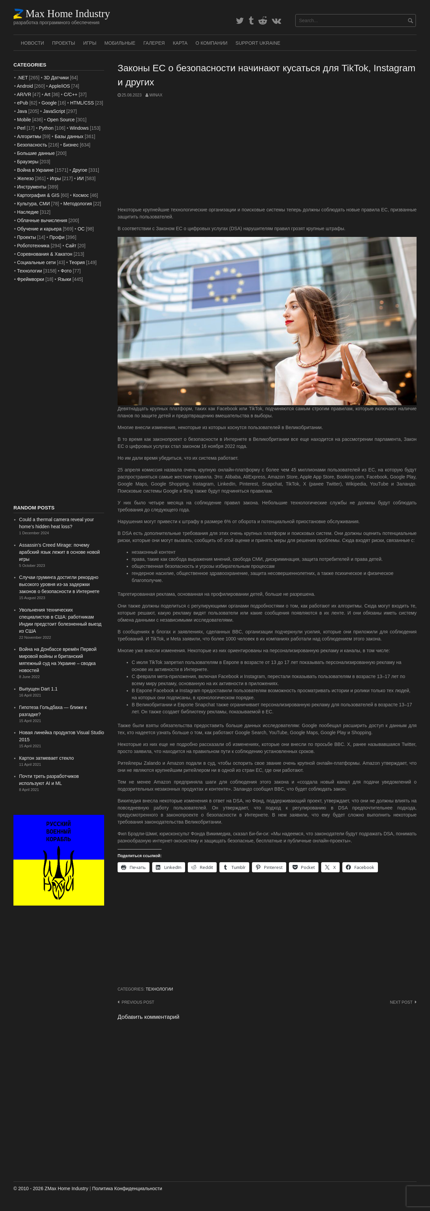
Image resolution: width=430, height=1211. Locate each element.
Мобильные (119, 43)
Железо (25, 178)
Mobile (24, 119)
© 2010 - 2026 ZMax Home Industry (50, 1188)
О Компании (211, 43)
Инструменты (31, 187)
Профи (56, 237)
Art (47, 94)
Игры (89, 43)
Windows (79, 128)
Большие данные (36, 153)
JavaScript (54, 111)
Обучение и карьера (39, 229)
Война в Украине (35, 170)
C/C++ (70, 94)
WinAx (155, 95)
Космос (81, 195)
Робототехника (33, 245)
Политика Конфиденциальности (127, 1188)
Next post (401, 1002)
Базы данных (69, 136)
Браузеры (28, 161)
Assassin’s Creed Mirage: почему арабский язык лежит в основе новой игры (59, 552)
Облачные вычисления (42, 220)
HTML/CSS (82, 103)
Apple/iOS (59, 86)
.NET (22, 77)
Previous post (138, 1002)
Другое (79, 170)
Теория (77, 262)
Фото (66, 271)
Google (49, 103)
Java (22, 111)
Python (46, 128)
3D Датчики (56, 77)
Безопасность (32, 145)
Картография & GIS (38, 195)
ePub (22, 103)
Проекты (63, 43)
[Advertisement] (267, 152)
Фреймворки (30, 279)
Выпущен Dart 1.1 (38, 689)
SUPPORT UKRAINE (257, 43)
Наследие (28, 212)
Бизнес (71, 145)
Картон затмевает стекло (46, 758)
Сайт (71, 245)
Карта (180, 43)
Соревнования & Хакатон (45, 254)
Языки (64, 279)
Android (25, 86)
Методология (77, 203)
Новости (32, 43)
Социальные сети (36, 262)
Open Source (61, 119)
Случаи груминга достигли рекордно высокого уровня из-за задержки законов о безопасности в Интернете (59, 584)
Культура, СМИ (33, 203)
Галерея (154, 43)
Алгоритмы (29, 136)
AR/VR (24, 94)
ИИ (80, 178)
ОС (81, 229)
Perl (21, 128)
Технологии (159, 989)
